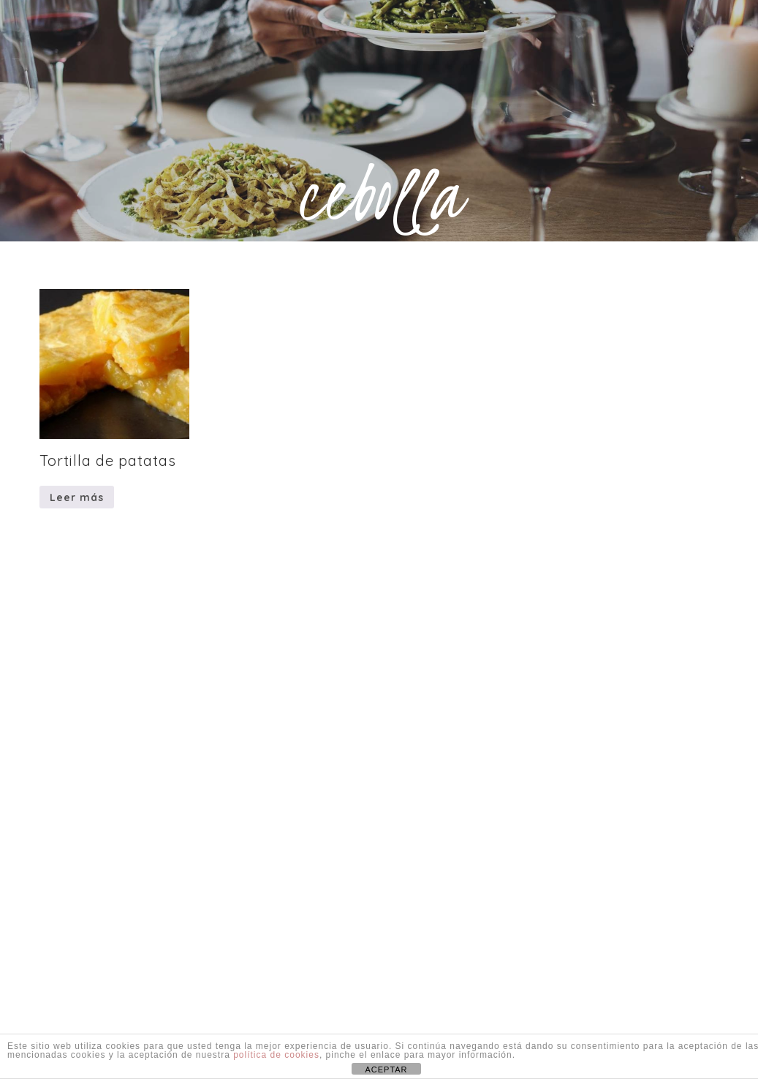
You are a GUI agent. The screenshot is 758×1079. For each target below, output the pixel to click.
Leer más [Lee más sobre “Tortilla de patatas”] (77, 497)
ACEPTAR (386, 1069)
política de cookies (276, 1055)
